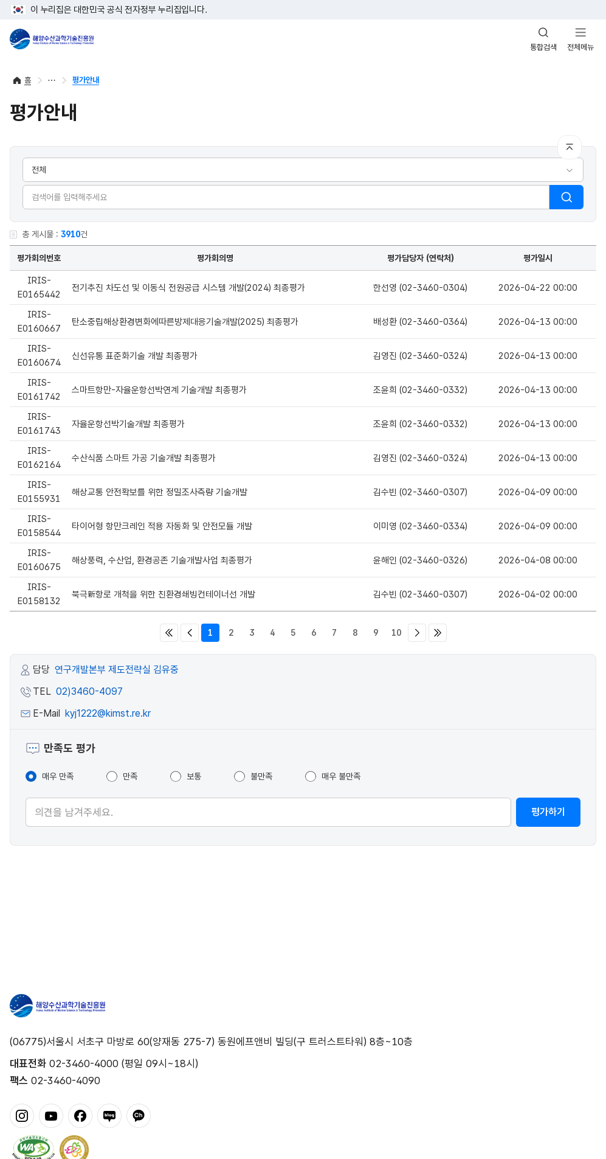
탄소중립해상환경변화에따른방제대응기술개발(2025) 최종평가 (185, 321)
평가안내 (85, 80)
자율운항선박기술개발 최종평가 (128, 424)
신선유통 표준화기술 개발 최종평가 (135, 355)
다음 (417, 633)
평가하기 (548, 812)
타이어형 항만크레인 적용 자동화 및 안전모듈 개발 (162, 526)
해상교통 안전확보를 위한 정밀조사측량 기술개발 (159, 492)
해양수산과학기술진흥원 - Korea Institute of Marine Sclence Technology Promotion (52, 39)
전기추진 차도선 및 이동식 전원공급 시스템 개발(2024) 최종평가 (188, 287)
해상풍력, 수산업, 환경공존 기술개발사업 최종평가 (162, 560)
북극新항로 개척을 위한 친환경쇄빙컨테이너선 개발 (163, 594)
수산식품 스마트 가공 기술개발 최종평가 (144, 458)
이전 (190, 633)
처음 (169, 633)
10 (396, 633)
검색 (566, 197)
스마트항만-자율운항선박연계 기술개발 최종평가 (159, 390)
